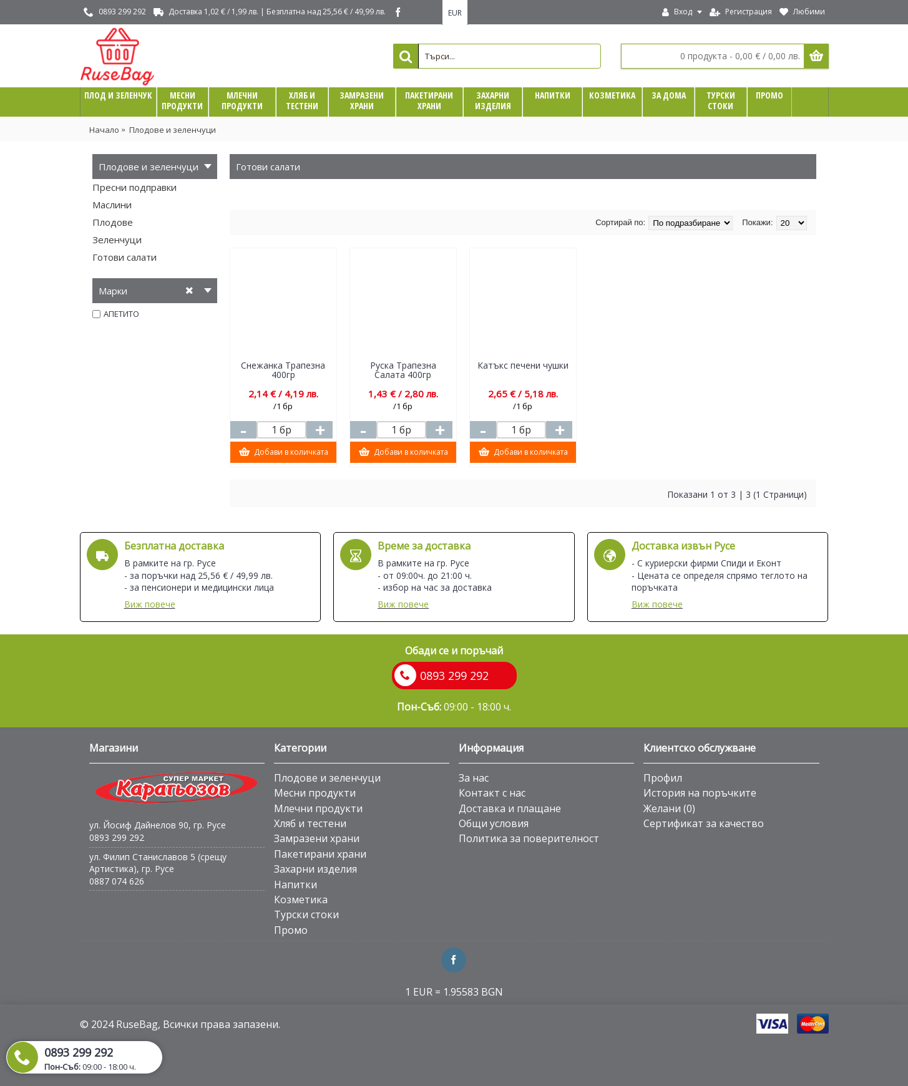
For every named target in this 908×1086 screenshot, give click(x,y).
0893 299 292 (116, 837)
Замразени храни (316, 838)
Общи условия (494, 823)
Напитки (295, 884)
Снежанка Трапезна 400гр (283, 370)
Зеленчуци (117, 239)
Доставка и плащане (510, 808)
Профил (662, 778)
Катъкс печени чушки (523, 365)
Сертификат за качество (703, 823)
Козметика (301, 899)
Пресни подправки (134, 187)
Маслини (112, 204)
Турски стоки (306, 914)
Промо (291, 930)
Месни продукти (315, 793)
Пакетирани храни (320, 854)
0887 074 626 (116, 881)
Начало (104, 129)
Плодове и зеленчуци (172, 129)
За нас (474, 778)
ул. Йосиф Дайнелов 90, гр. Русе (157, 825)
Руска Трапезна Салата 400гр (403, 370)
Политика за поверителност (529, 838)
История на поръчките (699, 793)
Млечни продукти (318, 808)
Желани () (669, 808)
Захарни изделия (315, 869)
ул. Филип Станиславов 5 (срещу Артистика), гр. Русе (158, 863)
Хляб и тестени (310, 823)
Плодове (112, 222)
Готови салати (124, 257)
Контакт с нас (492, 793)
